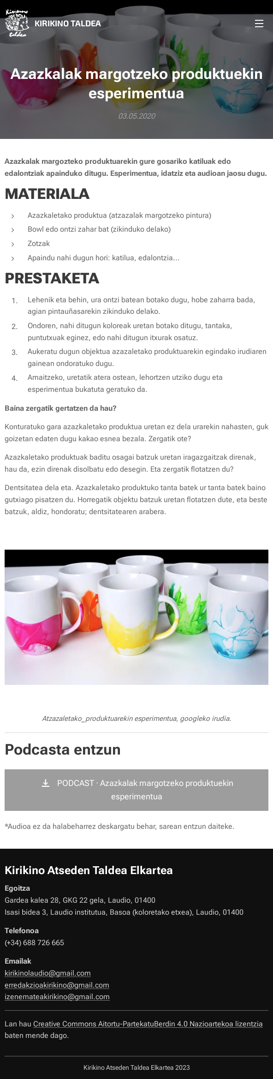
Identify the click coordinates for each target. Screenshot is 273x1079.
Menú (259, 23)
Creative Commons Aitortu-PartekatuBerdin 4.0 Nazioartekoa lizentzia (148, 1023)
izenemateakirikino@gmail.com (57, 996)
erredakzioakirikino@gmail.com (57, 985)
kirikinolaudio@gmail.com (48, 973)
